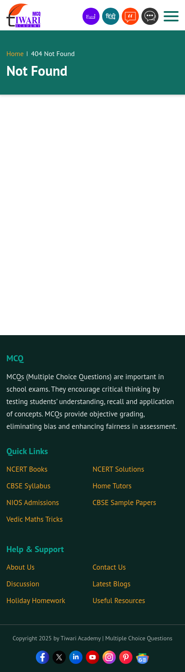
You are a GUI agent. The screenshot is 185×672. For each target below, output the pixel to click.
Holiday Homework (35, 600)
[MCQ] (23, 15)
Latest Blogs (112, 584)
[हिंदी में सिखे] (110, 16)
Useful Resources (119, 600)
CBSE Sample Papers (124, 502)
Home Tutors (112, 486)
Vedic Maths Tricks (34, 519)
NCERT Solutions (118, 469)
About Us (20, 567)
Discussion (22, 584)
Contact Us (109, 567)
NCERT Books (26, 469)
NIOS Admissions (32, 502)
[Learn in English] (91, 16)
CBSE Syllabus (28, 486)
